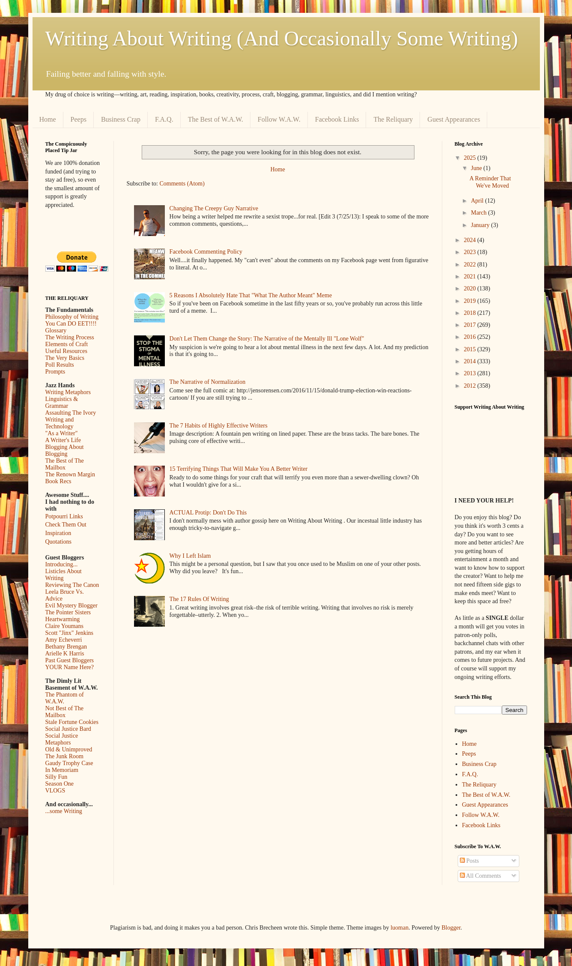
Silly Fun (56, 777)
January (481, 225)
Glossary (56, 330)
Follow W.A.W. (279, 119)
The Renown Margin (70, 474)
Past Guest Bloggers (69, 660)
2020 (470, 288)
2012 (470, 386)
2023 (470, 252)
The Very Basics (65, 358)
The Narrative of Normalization (208, 382)
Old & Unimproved (68, 749)
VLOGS (55, 790)
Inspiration (58, 533)
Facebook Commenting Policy (206, 251)
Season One (59, 784)
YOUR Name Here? (69, 667)
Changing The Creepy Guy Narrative (214, 208)
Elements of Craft (66, 344)
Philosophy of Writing (71, 317)
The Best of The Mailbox (64, 464)
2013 (470, 373)
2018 (470, 313)
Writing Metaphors (68, 392)
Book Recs (58, 481)
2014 (470, 361)
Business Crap (120, 119)
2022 (470, 264)
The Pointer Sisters (68, 612)
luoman (399, 927)
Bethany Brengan (66, 646)
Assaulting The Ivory (70, 413)
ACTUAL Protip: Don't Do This (208, 512)
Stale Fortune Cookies (71, 722)
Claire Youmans (64, 626)
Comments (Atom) (182, 183)
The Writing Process (69, 337)
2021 (470, 276)
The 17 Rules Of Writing (199, 599)
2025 (470, 158)
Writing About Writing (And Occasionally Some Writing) (281, 38)
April (478, 200)
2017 (470, 325)
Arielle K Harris (64, 653)
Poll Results (59, 365)
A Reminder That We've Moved (490, 182)
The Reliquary (393, 119)
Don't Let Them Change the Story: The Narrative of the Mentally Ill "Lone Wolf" (267, 338)
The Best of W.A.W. (215, 119)
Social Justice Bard (68, 729)
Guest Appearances (453, 119)
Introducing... (61, 564)
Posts (469, 861)
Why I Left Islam (190, 556)
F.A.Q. (164, 119)
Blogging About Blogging (64, 450)
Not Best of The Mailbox (64, 711)
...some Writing (63, 811)
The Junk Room (64, 756)
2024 (470, 240)
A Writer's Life (63, 440)
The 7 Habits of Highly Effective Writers (219, 425)
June (477, 168)
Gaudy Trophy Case (69, 763)
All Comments (480, 876)
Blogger (450, 927)
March (479, 212)
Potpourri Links (64, 516)
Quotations (58, 541)
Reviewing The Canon (72, 585)
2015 (470, 349)
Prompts (55, 371)
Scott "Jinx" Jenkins (69, 633)
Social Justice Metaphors (61, 739)
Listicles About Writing (63, 574)
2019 (470, 301)
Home (47, 119)
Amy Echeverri (63, 640)
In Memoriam (61, 770)
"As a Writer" (61, 433)
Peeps (78, 119)
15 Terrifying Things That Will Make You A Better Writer (238, 469)
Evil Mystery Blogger (71, 605)
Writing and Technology (59, 423)
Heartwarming (62, 619)
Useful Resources (66, 351)
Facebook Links (337, 119)
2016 (470, 337)
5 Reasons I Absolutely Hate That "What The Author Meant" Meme (251, 295)
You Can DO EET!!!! (71, 323)
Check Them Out (65, 524)
